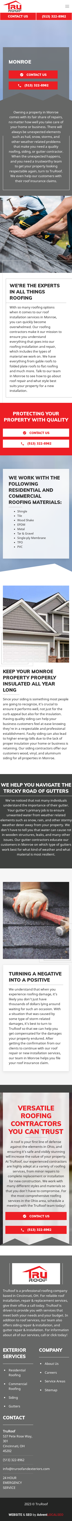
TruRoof (9, 1431)
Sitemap (51, 1390)
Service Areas (55, 1381)
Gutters (14, 1406)
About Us (52, 1363)
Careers (51, 1372)
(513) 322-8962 (13, 1460)
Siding (13, 1397)
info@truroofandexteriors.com (26, 1469)
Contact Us (18, 16)
